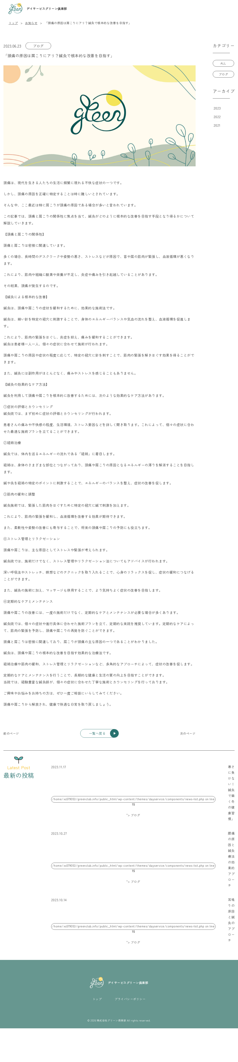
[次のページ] (188, 735)
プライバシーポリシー (130, 1032)
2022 (217, 116)
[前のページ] (11, 735)
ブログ (38, 46)
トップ (13, 23)
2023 (217, 108)
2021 (217, 125)
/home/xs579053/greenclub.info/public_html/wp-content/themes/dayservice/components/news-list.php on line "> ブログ (133, 807)
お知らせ (31, 23)
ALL (223, 63)
